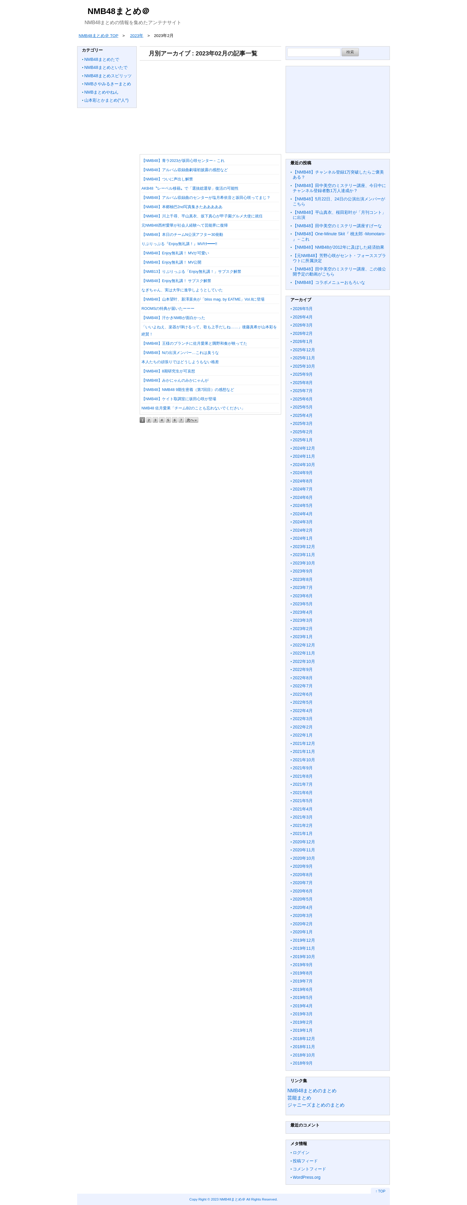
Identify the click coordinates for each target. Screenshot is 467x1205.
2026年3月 (303, 325)
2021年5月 (303, 800)
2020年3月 (303, 915)
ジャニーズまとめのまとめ (316, 1104)
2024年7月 (303, 489)
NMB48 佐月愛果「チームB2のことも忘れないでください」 (193, 408)
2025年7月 (303, 390)
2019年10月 (304, 956)
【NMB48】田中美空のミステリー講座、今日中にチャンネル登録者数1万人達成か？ (339, 188)
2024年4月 (303, 513)
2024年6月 (303, 497)
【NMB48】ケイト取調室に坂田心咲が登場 (178, 399)
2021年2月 (303, 825)
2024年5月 (303, 505)
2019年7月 (303, 981)
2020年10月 (304, 858)
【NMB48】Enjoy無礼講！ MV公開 (171, 262)
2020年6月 (303, 891)
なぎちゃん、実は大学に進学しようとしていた (182, 290)
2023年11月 (304, 554)
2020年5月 (303, 899)
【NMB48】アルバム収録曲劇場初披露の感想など (184, 170)
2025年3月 (303, 423)
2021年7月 (303, 784)
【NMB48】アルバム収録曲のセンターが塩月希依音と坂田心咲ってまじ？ (205, 197)
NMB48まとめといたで (105, 67)
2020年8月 (303, 874)
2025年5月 (303, 407)
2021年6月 (303, 792)
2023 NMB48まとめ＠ (228, 1199)
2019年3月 (303, 1013)
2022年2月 (303, 727)
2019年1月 (303, 1030)
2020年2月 (303, 923)
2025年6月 (303, 399)
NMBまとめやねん (101, 92)
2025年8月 (303, 382)
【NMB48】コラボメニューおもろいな (329, 282)
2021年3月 (303, 817)
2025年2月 (303, 431)
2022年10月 (304, 661)
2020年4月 (303, 907)
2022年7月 (303, 685)
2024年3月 (303, 521)
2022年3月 (303, 718)
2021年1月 (303, 833)
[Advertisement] (210, 105)
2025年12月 (304, 349)
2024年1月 (303, 538)
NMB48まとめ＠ (119, 11)
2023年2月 (303, 628)
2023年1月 (303, 636)
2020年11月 (304, 849)
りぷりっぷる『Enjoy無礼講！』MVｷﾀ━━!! (179, 244)
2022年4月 (303, 710)
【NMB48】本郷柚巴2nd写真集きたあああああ (181, 207)
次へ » (192, 420)
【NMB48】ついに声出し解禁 (167, 179)
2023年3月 (303, 620)
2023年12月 (304, 546)
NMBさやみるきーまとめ (107, 83)
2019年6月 (303, 989)
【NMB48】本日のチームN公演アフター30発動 (182, 234)
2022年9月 (303, 669)
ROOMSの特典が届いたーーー (167, 308)
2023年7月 (303, 587)
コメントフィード (309, 1169)
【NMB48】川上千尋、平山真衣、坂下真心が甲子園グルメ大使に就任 (202, 216)
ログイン (301, 1152)
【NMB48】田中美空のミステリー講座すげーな (337, 225)
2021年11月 (304, 751)
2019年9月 (303, 964)
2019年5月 (303, 997)
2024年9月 (303, 472)
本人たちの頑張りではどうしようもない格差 (180, 362)
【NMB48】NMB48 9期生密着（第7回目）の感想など (187, 389)
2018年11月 (304, 1046)
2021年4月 (303, 809)
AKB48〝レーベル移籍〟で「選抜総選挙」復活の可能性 (190, 188)
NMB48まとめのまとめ (312, 1090)
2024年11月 (304, 456)
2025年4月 (303, 415)
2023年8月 (303, 579)
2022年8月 (303, 677)
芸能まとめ (299, 1097)
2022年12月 (304, 645)
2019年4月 (303, 1005)
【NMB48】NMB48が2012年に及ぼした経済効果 (338, 247)
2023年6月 (303, 595)
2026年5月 (303, 308)
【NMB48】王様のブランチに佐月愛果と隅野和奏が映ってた (194, 343)
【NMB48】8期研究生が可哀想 (168, 371)
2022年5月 (303, 702)
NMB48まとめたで (101, 59)
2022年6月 (303, 694)
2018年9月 (303, 1063)
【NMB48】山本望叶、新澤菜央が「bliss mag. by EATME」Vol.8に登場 (203, 299)
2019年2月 (303, 1022)
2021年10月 (304, 759)
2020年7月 (303, 882)
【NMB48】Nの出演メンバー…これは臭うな (180, 352)
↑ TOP (380, 1191)
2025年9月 (303, 374)
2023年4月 (303, 612)
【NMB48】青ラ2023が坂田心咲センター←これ (183, 160)
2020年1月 (303, 931)
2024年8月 (303, 481)
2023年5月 (303, 603)
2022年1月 (303, 735)
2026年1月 (303, 341)
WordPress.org (306, 1177)
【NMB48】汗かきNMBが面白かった (173, 317)
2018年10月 (304, 1055)
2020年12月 (304, 841)
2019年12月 (304, 940)
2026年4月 (303, 317)
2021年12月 (304, 743)
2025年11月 (304, 357)
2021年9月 (303, 767)
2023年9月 (303, 571)
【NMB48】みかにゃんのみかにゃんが (174, 380)
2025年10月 (304, 366)
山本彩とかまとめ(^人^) (106, 100)
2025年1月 (303, 439)
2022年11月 (304, 653)
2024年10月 (304, 464)
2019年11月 (304, 948)
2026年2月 (303, 333)
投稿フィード (305, 1160)
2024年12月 (304, 448)
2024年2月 (303, 530)
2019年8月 (303, 973)
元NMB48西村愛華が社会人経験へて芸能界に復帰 (184, 225)
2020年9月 (303, 866)
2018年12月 (304, 1038)
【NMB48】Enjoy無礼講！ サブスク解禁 (176, 281)
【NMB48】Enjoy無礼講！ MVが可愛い (175, 253)
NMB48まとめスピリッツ (108, 75)
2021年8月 (303, 776)
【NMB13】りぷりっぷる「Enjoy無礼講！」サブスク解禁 (191, 271)
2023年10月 (304, 563)
